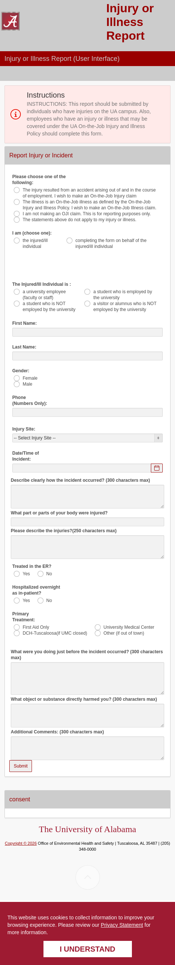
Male (27, 384)
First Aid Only (36, 627)
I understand (88, 949)
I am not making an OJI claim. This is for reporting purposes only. (87, 213)
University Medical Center (129, 627)
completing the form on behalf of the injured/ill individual (110, 243)
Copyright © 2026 (21, 843)
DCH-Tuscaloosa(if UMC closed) (55, 633)
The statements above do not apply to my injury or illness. (79, 219)
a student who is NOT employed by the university (49, 306)
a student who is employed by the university (122, 294)
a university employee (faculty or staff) (44, 294)
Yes (26, 573)
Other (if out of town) (124, 633)
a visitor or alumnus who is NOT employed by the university (124, 306)
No (49, 573)
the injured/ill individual (35, 243)
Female (30, 378)
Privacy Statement (122, 925)
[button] (167, 55)
